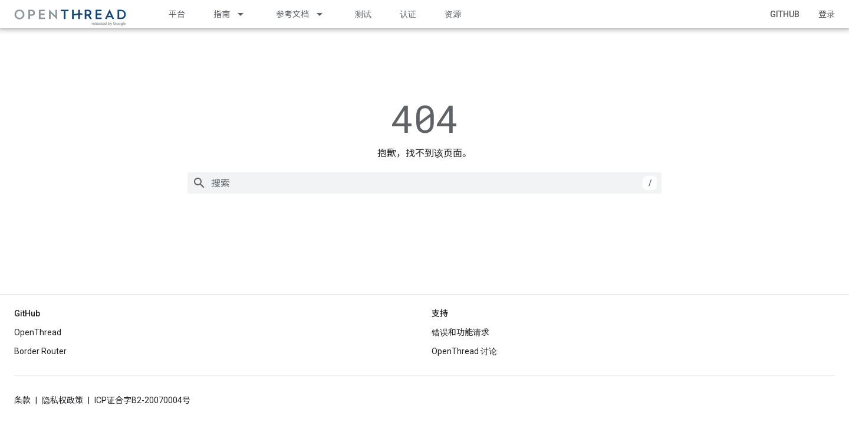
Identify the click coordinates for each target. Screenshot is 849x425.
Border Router (40, 351)
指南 (221, 14)
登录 (826, 14)
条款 (22, 400)
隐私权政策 (62, 400)
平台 (177, 14)
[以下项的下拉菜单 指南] (246, 14)
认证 (408, 14)
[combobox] (424, 183)
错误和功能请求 (460, 332)
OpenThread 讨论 (464, 351)
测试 (363, 14)
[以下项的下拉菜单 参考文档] (325, 14)
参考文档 (292, 14)
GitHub (784, 14)
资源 (453, 14)
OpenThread (37, 332)
